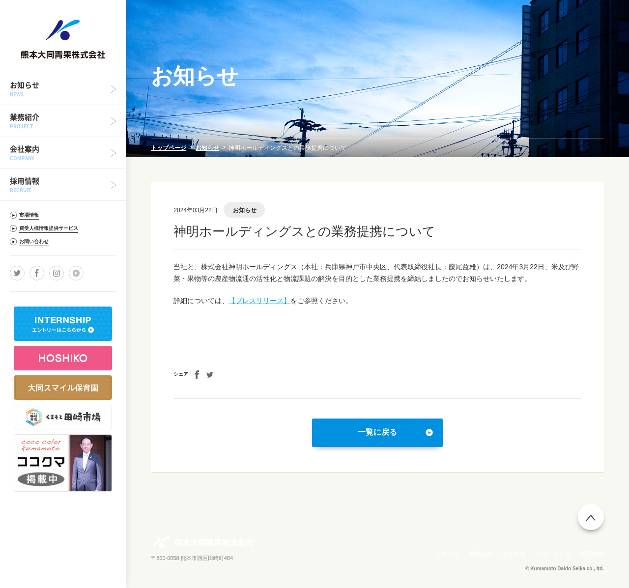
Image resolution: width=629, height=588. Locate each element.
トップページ (168, 147)
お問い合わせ (553, 554)
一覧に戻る (377, 432)
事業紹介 (480, 554)
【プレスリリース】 (259, 301)
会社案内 (513, 554)
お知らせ (207, 147)
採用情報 (592, 554)
